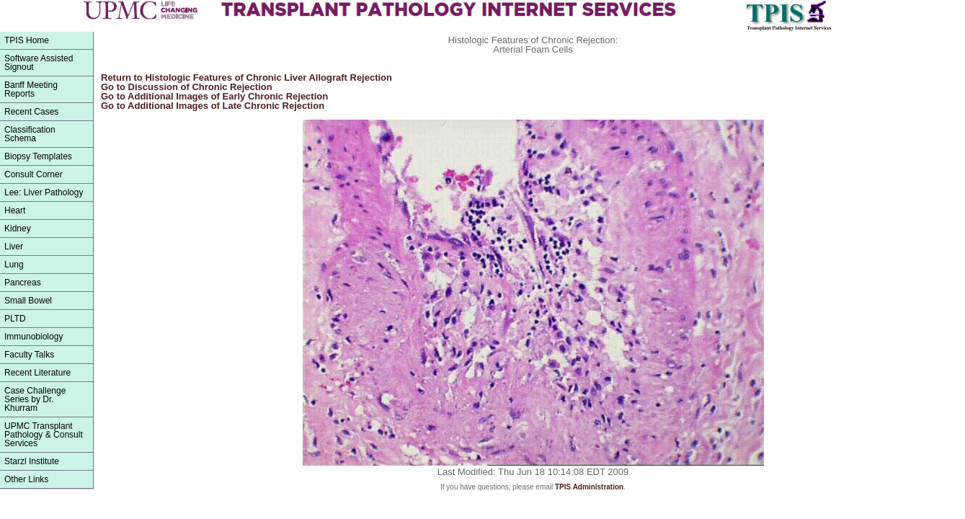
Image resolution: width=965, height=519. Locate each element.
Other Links (26, 479)
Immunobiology (33, 337)
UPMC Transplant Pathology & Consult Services (43, 434)
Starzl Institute (31, 461)
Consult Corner (33, 174)
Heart (14, 210)
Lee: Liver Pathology (43, 192)
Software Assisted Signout (38, 62)
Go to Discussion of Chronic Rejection (186, 86)
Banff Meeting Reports (31, 89)
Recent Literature (37, 373)
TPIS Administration (589, 487)
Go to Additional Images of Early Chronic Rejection (214, 96)
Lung (14, 265)
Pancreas (22, 283)
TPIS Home (26, 40)
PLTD (15, 319)
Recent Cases (31, 112)
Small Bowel (28, 301)
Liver (13, 246)
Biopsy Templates (38, 156)
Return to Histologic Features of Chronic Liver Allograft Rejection (246, 77)
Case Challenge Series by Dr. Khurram (35, 399)
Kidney (17, 228)
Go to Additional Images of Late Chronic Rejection (212, 105)
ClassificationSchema (29, 134)
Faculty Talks (29, 355)
